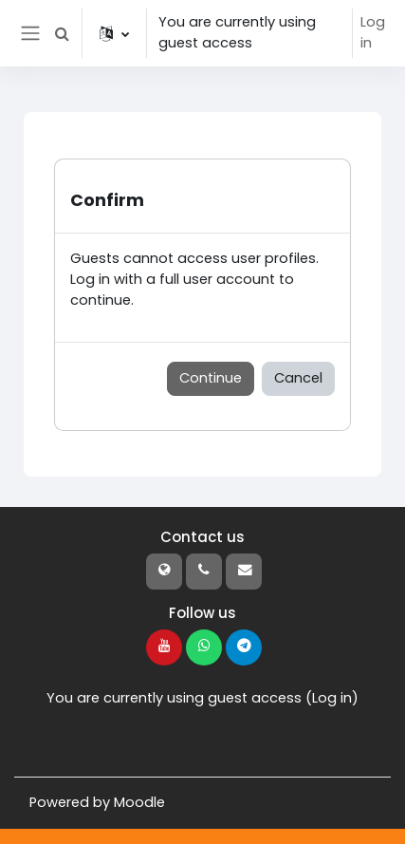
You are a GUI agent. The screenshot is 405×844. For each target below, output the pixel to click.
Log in (372, 32)
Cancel (298, 377)
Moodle (139, 802)
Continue (210, 377)
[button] (62, 33)
